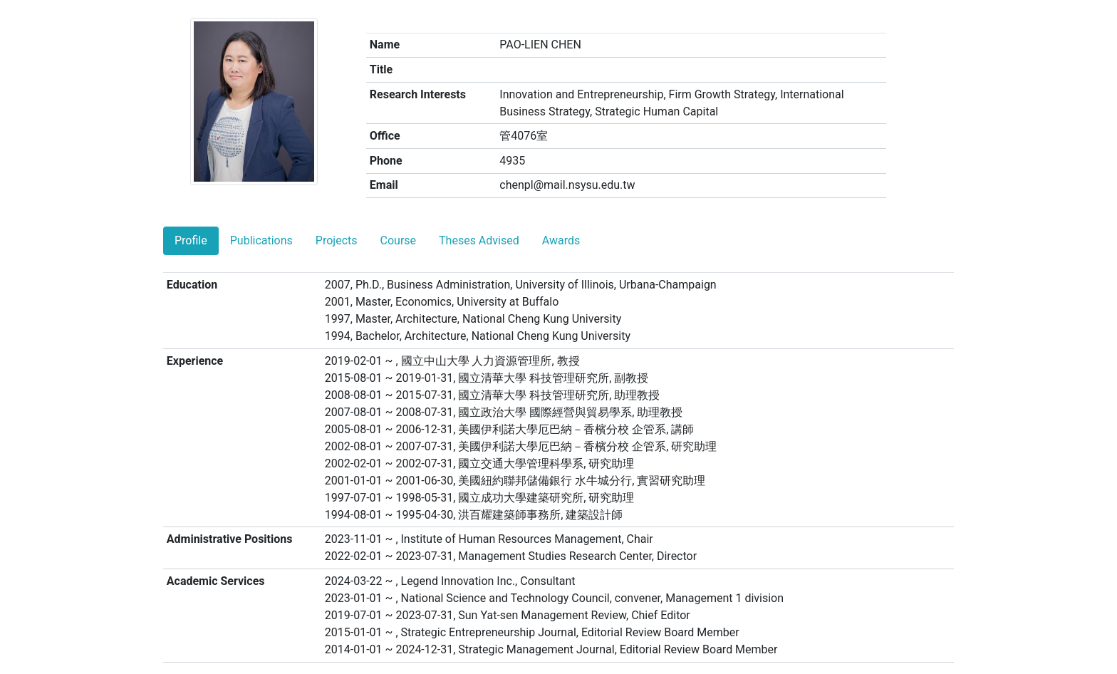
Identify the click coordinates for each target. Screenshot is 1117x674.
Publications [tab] (261, 240)
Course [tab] (398, 240)
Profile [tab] (191, 240)
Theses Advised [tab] (479, 240)
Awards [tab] (561, 240)
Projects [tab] (337, 240)
